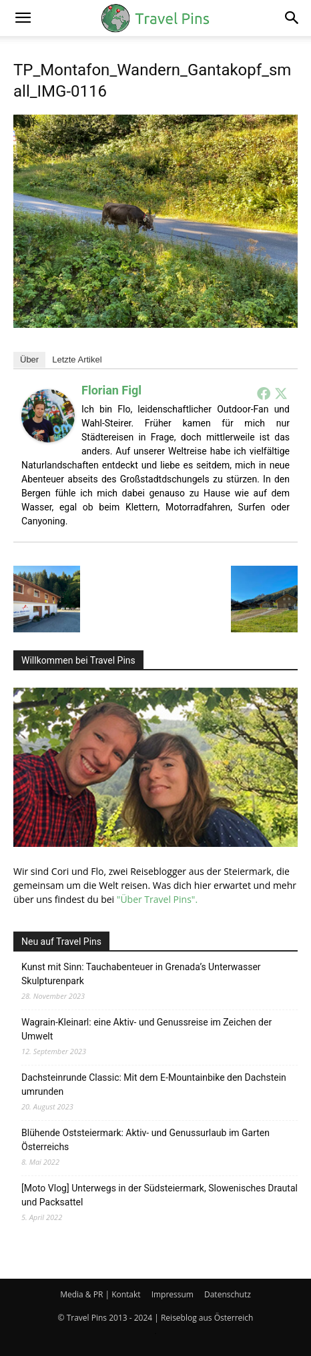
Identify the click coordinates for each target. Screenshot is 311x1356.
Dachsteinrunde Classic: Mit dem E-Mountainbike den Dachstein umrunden (153, 1084)
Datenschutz (227, 1294)
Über (29, 359)
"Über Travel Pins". (157, 899)
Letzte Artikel (76, 359)
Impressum (172, 1294)
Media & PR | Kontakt (100, 1294)
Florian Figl (111, 390)
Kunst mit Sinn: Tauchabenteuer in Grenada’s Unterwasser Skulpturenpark (141, 974)
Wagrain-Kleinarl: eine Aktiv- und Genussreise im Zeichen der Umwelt (146, 1029)
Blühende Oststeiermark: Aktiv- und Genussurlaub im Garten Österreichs (145, 1139)
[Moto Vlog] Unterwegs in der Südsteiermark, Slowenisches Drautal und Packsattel (159, 1195)
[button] (22, 18)
